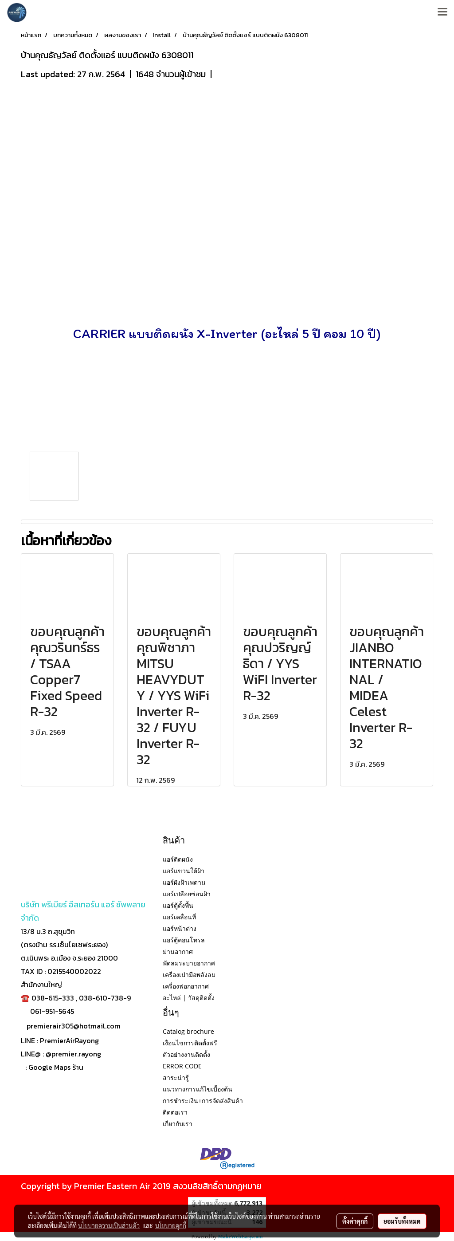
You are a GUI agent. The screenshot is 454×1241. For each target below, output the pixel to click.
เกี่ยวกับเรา (177, 1123)
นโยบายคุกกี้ (170, 1225)
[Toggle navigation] (442, 12)
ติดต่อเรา (175, 1112)
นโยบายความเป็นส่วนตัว (109, 1225)
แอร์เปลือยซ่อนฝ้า (187, 894)
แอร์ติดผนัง (178, 859)
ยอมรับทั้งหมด (402, 1221)
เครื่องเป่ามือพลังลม (189, 974)
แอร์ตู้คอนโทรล (184, 940)
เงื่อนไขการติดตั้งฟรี (190, 1043)
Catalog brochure (188, 1031)
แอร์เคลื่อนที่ (179, 917)
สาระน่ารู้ (176, 1077)
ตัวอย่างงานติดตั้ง (186, 1054)
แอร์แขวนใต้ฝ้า (183, 871)
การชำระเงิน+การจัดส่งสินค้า (203, 1100)
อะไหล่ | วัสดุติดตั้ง (189, 997)
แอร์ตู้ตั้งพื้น (178, 905)
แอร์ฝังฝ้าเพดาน (184, 882)
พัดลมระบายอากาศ (189, 963)
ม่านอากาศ (178, 951)
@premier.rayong (73, 1053)
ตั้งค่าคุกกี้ (355, 1221)
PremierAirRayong (69, 1040)
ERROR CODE (182, 1066)
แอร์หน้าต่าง (179, 928)
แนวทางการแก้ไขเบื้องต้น (197, 1089)
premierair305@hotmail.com (74, 1025)
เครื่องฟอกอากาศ (186, 986)
